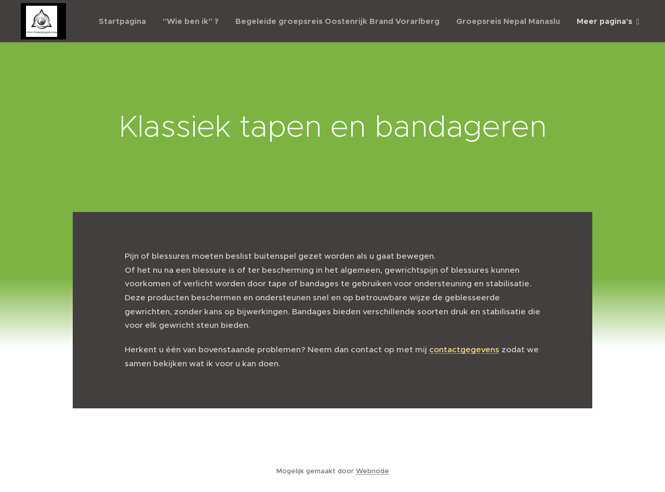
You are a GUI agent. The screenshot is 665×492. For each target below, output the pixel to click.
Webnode (372, 471)
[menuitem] (125, 21)
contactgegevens (464, 349)
